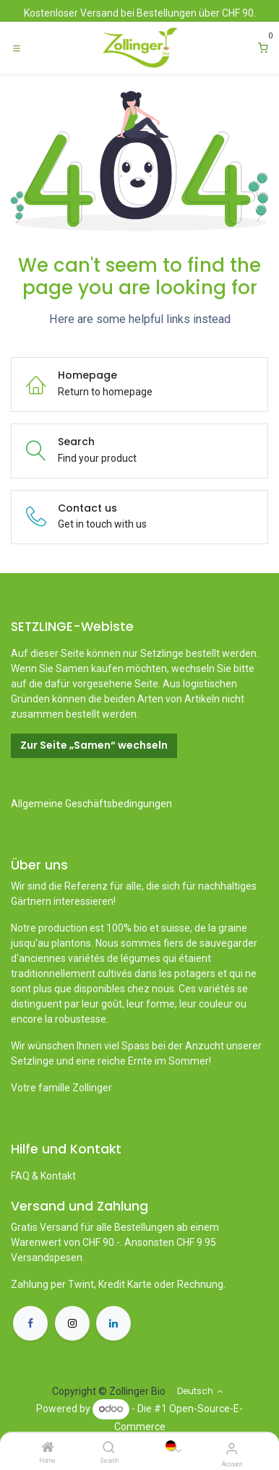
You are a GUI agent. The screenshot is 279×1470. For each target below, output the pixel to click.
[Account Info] (232, 1448)
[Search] (109, 1448)
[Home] (47, 1448)
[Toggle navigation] (16, 48)
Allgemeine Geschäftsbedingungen (91, 803)
